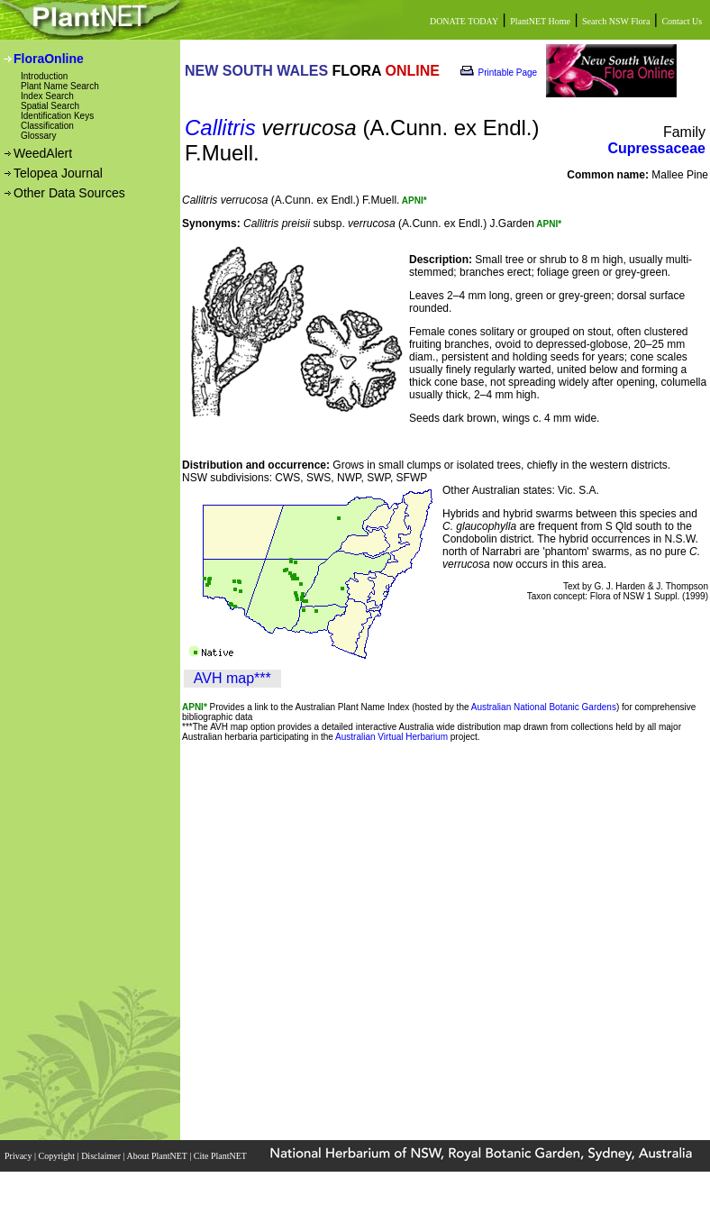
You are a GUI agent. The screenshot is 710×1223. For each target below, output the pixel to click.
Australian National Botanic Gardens (543, 707)
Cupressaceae (656, 148)
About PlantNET (157, 1156)
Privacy (19, 1156)
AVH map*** (232, 678)
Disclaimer (102, 1156)
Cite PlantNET (221, 1156)
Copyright (58, 1156)
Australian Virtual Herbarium (391, 737)
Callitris (220, 127)
